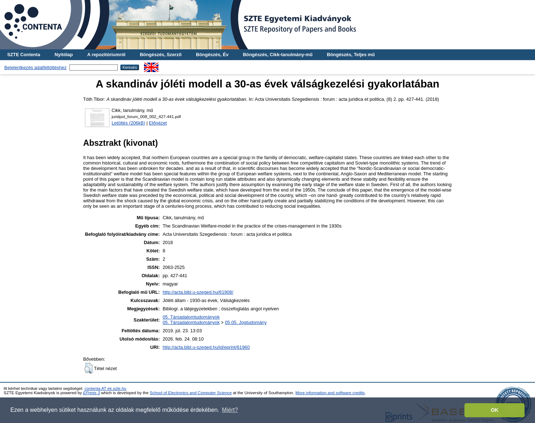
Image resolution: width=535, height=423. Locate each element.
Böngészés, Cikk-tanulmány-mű (278, 54)
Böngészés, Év (212, 54)
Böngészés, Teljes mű (351, 54)
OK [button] (495, 410)
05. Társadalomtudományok (191, 317)
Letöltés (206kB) (128, 123)
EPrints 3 (91, 393)
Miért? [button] (230, 410)
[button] (88, 368)
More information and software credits (330, 393)
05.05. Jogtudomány (246, 322)
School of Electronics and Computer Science (191, 393)
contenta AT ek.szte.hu (105, 388)
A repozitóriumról (106, 54)
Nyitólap (64, 54)
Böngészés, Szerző (160, 54)
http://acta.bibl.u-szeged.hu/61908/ (198, 292)
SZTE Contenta (23, 54)
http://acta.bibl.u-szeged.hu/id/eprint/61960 (206, 347)
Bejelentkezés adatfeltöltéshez (35, 67)
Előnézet (158, 123)
